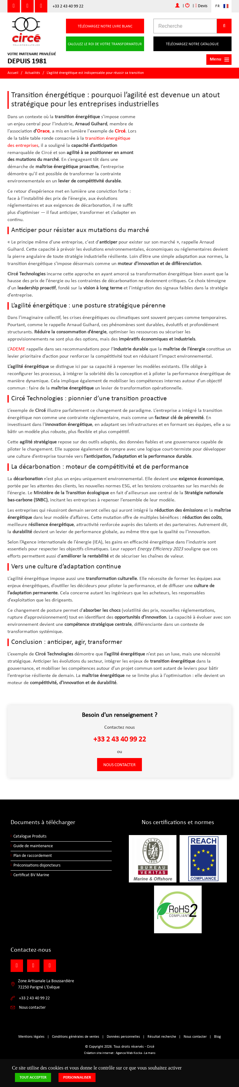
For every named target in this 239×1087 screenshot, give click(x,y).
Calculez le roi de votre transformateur (105, 44)
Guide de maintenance (33, 846)
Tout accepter (33, 1077)
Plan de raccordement (32, 855)
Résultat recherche (162, 1037)
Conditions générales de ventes (75, 1037)
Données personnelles (123, 1037)
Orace (43, 131)
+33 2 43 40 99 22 (68, 6)
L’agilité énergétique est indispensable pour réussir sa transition (95, 73)
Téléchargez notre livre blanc (105, 26)
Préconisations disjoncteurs (36, 865)
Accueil (12, 73)
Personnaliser (77, 1077)
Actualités (32, 73)
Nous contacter (119, 765)
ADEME (17, 349)
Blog (217, 1037)
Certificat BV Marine (31, 875)
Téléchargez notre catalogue (192, 44)
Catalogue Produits (29, 836)
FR (217, 6)
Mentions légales (31, 1037)
